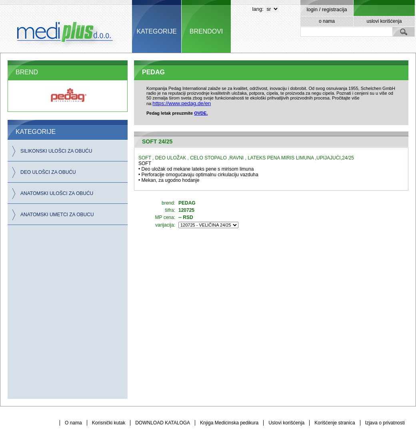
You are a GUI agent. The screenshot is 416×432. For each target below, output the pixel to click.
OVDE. (201, 113)
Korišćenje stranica (334, 423)
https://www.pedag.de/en (181, 103)
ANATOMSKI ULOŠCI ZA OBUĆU (56, 193)
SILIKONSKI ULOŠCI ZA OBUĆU (56, 151)
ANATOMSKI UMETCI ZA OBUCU (57, 214)
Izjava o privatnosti (385, 423)
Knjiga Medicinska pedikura (229, 423)
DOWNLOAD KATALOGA (162, 423)
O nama (73, 423)
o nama (327, 21)
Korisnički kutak (108, 423)
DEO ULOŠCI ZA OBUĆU (48, 172)
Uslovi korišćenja (286, 423)
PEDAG (153, 72)
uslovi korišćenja (384, 21)
